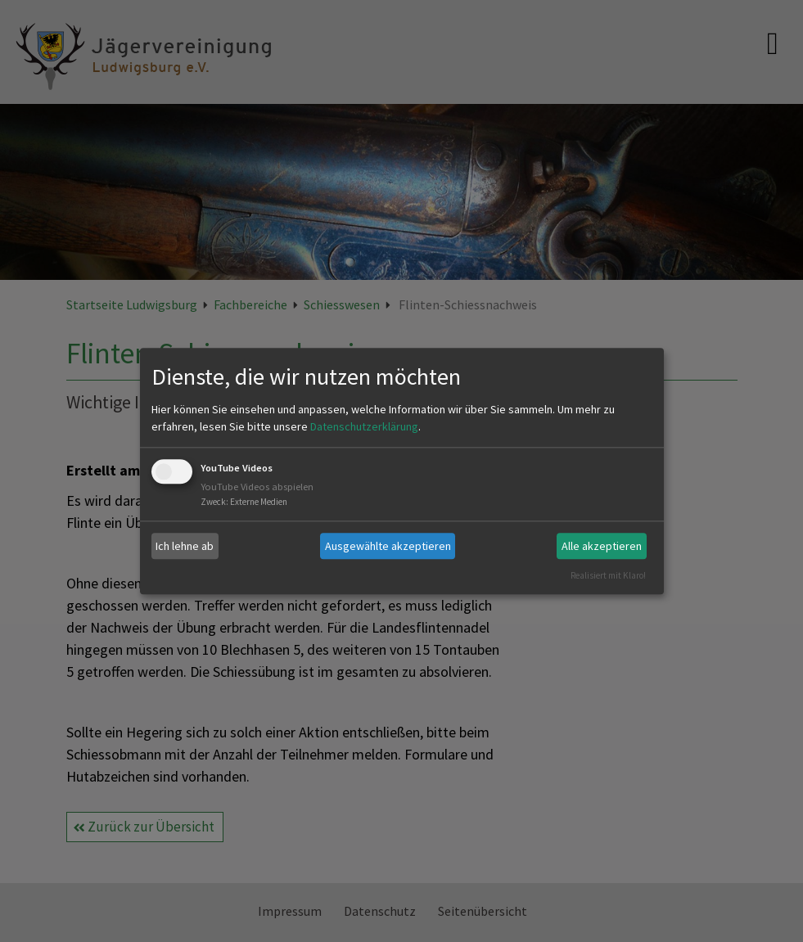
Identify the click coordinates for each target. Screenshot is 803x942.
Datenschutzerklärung (364, 427)
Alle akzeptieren (602, 546)
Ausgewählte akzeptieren (388, 546)
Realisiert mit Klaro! (608, 575)
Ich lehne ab (185, 546)
